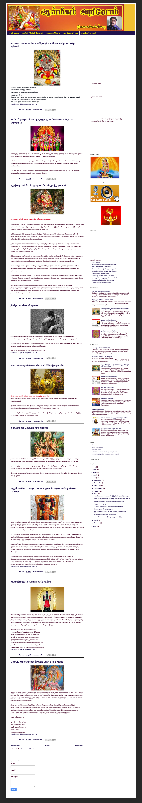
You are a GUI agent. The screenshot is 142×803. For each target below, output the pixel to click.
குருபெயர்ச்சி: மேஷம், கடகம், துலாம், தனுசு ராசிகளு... (110, 511)
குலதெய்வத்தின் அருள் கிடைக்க (111, 429)
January (97, 523)
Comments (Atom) (27, 749)
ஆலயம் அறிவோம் (53, 33)
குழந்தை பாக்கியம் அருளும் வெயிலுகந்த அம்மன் (38, 185)
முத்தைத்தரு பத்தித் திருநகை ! (101, 273)
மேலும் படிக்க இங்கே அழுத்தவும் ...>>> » (24, 104)
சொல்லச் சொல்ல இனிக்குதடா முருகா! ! (104, 269)
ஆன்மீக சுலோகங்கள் (88, 33)
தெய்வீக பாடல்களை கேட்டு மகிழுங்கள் (104, 452)
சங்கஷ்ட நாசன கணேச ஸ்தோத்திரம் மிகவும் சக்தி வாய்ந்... (111, 496)
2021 (94, 470)
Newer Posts (15, 746)
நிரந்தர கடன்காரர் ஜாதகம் (25, 305)
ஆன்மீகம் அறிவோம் (70, 33)
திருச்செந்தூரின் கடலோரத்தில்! (101, 266)
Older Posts (79, 746)
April (96, 520)
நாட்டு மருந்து (14, 33)
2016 (94, 472)
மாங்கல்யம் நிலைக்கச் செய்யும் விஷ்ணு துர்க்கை (37, 365)
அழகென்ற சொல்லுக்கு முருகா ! (101, 282)
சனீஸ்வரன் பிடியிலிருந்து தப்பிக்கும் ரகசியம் (114, 418)
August (96, 491)
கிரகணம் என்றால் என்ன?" (109, 320)
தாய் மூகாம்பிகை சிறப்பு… (109, 331)
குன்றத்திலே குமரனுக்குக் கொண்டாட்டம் (104, 278)
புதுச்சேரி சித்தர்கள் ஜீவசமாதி (32, 33)
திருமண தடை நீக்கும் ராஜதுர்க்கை (29, 427)
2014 (94, 478)
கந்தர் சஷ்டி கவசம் (97, 447)
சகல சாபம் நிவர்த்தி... (107, 398)
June (96, 494)
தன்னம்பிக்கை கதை (98, 409)
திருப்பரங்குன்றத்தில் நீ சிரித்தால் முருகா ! (104, 264)
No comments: (38, 110)
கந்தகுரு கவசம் (97, 449)
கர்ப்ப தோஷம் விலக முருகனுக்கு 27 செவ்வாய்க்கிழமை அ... (112, 498)
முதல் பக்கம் (96, 262)
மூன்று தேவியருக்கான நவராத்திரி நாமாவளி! (105, 454)
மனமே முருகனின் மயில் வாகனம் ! (103, 276)
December (98, 480)
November (98, 483)
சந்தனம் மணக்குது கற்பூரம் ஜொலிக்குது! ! (104, 271)
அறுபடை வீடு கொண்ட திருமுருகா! (103, 280)
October (97, 485)
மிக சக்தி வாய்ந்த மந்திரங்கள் (101, 291)
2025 (94, 467)
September (98, 488)
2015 (94, 475)
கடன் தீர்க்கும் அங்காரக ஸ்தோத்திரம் (31, 581)
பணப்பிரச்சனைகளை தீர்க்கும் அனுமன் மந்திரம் (37, 661)
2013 (94, 526)
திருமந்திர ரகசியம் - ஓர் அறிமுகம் (102, 300)
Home (47, 746)
